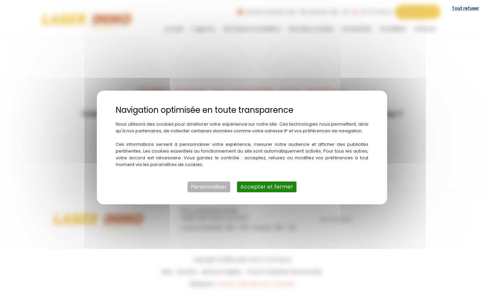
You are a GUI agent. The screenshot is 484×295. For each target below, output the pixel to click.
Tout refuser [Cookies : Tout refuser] (465, 8)
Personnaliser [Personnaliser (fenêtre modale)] (209, 187)
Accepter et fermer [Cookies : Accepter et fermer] (266, 187)
